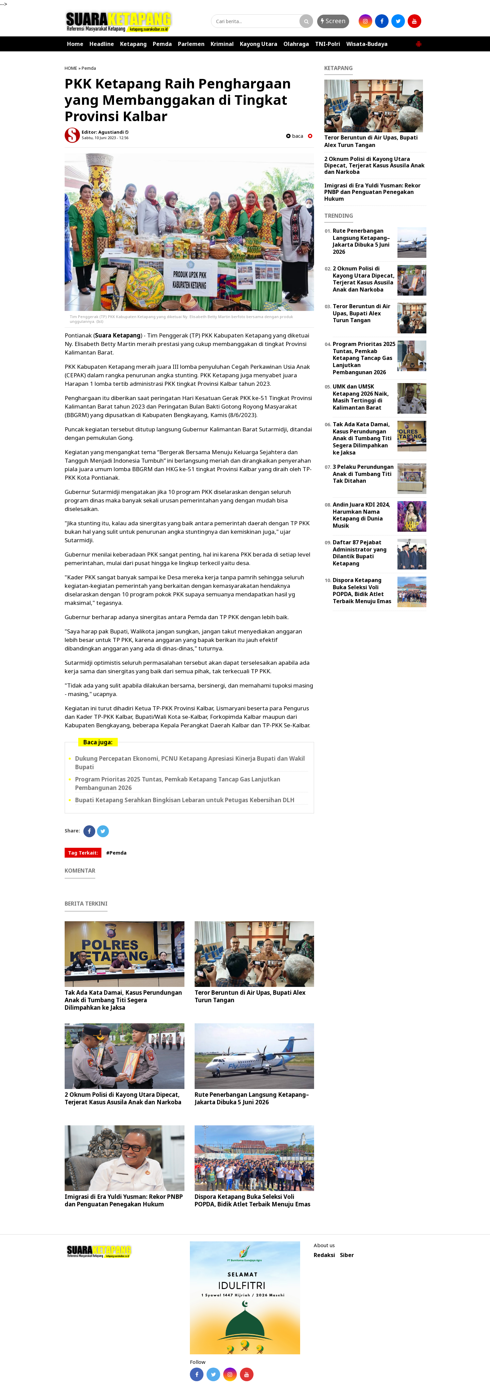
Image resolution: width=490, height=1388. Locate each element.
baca (294, 136)
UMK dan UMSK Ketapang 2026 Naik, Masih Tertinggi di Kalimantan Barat (361, 397)
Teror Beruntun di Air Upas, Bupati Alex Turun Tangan (250, 996)
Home (75, 44)
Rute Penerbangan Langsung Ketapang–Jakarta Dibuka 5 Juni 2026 (252, 1098)
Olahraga (296, 44)
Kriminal (222, 44)
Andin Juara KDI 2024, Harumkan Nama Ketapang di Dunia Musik (361, 515)
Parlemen (191, 44)
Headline (101, 44)
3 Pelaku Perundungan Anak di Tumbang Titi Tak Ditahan (363, 474)
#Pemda (116, 852)
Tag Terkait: (83, 852)
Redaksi (324, 1255)
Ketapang (133, 44)
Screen (333, 21)
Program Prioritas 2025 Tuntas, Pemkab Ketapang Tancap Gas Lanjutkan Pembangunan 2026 (364, 358)
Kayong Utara (258, 44)
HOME (71, 68)
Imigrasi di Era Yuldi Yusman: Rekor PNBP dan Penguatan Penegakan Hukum (124, 1200)
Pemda (162, 44)
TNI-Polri (327, 44)
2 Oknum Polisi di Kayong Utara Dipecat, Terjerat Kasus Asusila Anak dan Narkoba (123, 1098)
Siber (347, 1255)
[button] (418, 41)
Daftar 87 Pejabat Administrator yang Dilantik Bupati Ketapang (360, 553)
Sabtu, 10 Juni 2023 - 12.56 (105, 137)
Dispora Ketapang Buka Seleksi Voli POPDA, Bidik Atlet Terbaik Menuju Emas (252, 1200)
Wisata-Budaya (367, 44)
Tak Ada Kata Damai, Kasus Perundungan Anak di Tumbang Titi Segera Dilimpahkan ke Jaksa (123, 1000)
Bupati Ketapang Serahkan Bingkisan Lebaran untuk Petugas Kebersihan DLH (185, 800)
